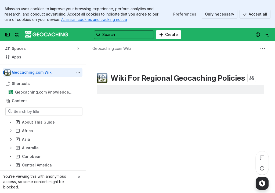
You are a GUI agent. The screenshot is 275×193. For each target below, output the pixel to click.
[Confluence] (46, 34)
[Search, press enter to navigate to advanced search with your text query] (124, 34)
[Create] (168, 34)
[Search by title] (47, 111)
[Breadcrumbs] (111, 48)
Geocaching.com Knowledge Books (42, 92)
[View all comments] (262, 157)
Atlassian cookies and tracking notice (94, 19)
